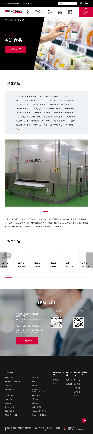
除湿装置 (8, 403)
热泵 (33, 381)
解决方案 (13, 20)
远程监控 (69, 384)
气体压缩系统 (9, 389)
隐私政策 (7, 429)
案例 (54, 384)
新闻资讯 (70, 11)
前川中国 (77, 380)
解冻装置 (35, 403)
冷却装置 (35, 378)
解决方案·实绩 (59, 373)
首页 (6, 20)
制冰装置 (35, 399)
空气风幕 (8, 385)
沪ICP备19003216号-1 (52, 429)
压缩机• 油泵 (9, 378)
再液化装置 (36, 395)
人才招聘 (77, 396)
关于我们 (60, 11)
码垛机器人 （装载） (12, 415)
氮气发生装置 (9, 395)
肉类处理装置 (37, 407)
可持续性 (77, 388)
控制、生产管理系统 (39, 415)
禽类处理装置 (9, 411)
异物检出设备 (9, 407)
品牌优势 (77, 392)
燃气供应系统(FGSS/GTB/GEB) (38, 390)
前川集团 (77, 384)
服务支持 (50, 11)
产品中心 (27, 11)
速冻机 (34, 385)
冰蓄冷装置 (9, 399)
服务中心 (69, 380)
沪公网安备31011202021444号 (73, 429)
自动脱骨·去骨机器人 (12, 381)
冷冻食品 (21, 20)
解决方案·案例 (38, 11)
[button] (45, 211)
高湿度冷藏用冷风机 (39, 411)
